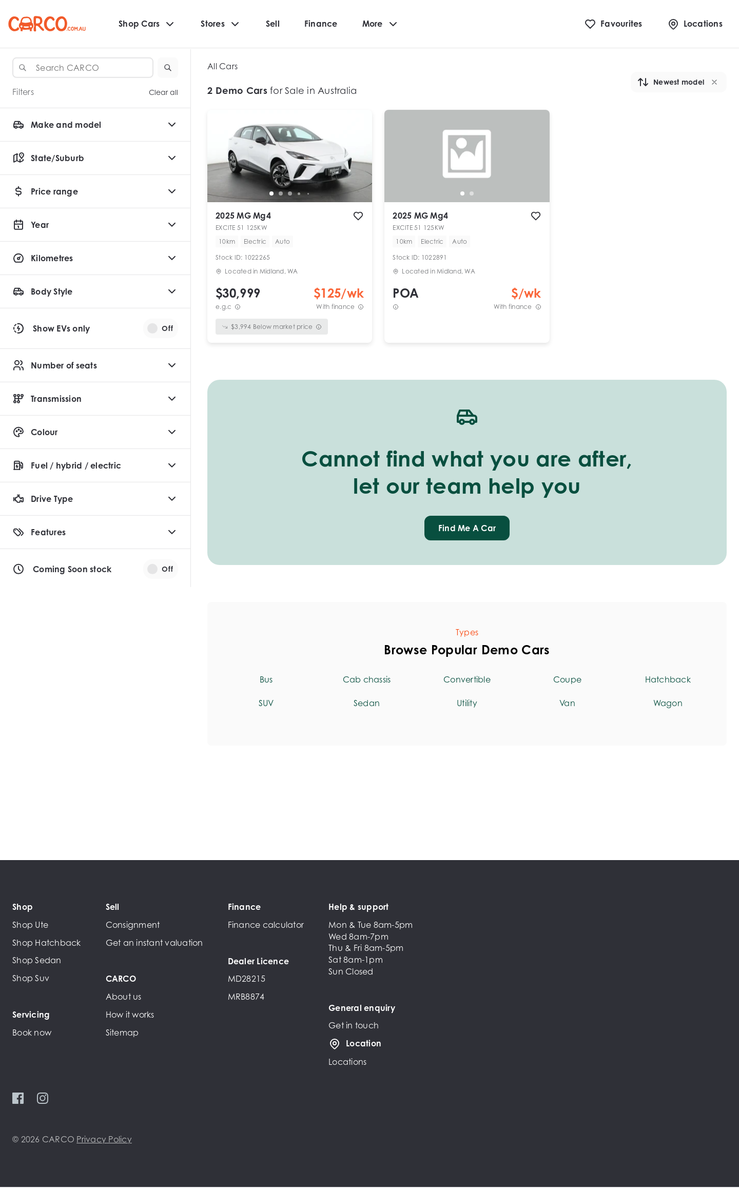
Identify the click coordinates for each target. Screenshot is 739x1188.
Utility (467, 704)
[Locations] (695, 24)
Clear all (163, 92)
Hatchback (668, 680)
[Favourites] (613, 24)
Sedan (367, 704)
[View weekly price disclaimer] (361, 307)
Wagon (668, 704)
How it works (130, 1015)
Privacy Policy (104, 1140)
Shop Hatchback (46, 944)
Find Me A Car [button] (467, 529)
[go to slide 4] (299, 194)
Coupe (567, 680)
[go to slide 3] (290, 194)
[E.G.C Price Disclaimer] (238, 307)
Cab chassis (367, 680)
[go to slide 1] (271, 194)
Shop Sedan (37, 961)
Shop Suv (30, 979)
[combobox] (82, 67)
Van (567, 704)
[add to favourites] (358, 217)
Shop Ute (30, 926)
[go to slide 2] (280, 194)
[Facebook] (18, 1099)
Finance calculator (266, 926)
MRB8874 (246, 997)
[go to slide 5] (308, 194)
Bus (266, 680)
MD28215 (247, 980)
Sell (273, 24)
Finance (321, 24)
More (380, 24)
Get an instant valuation (154, 944)
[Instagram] (42, 1099)
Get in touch (353, 1026)
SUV (266, 704)
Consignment (133, 926)
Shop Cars (147, 24)
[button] (168, 67)
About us (124, 997)
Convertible (467, 680)
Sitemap (122, 1033)
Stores (221, 24)
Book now (31, 1033)
